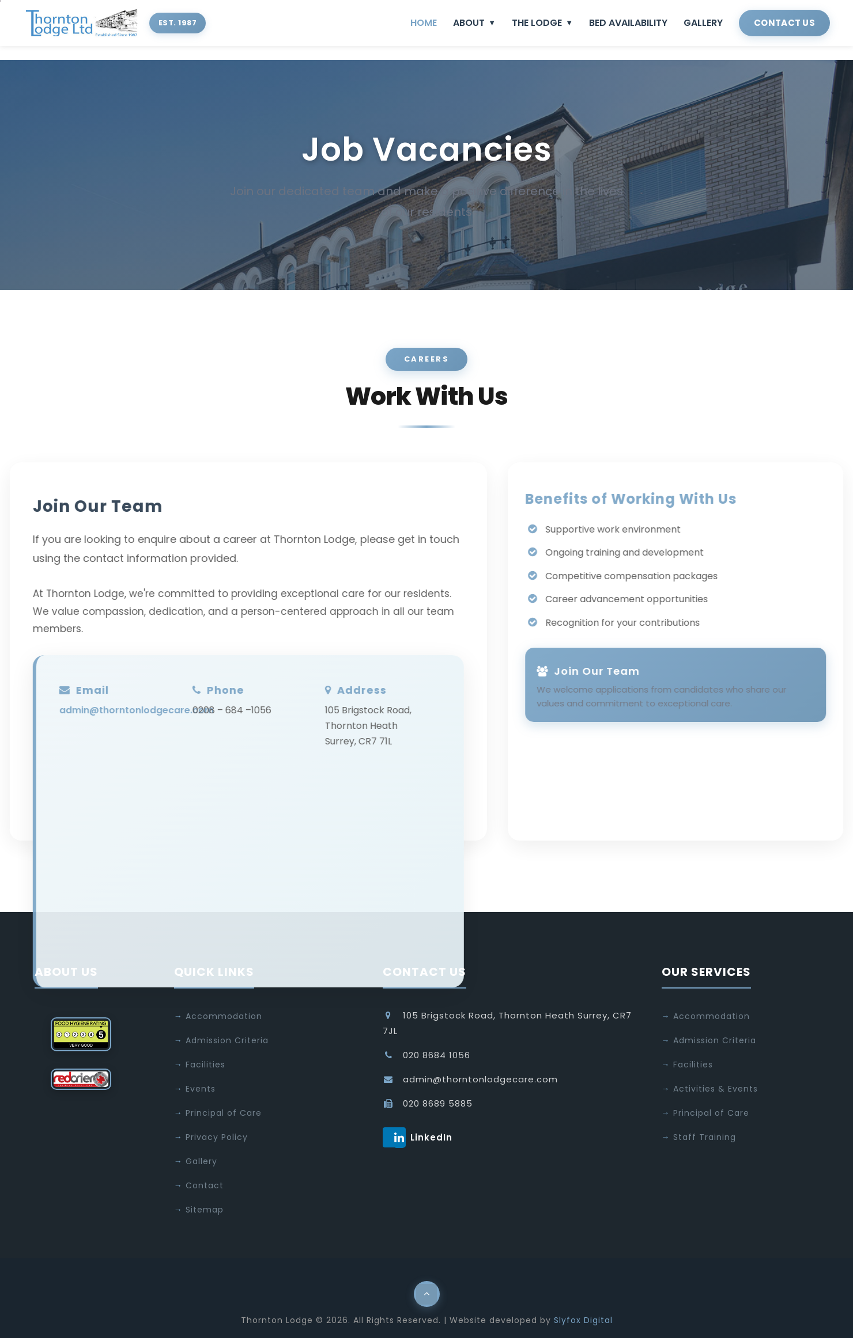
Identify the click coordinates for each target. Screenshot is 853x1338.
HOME (423, 22)
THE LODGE (542, 22)
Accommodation (224, 1016)
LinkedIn (400, 1137)
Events (201, 1088)
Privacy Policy (217, 1137)
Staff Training (704, 1137)
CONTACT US (784, 23)
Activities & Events (715, 1088)
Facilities (205, 1064)
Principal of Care (224, 1113)
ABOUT (474, 22)
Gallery (201, 1161)
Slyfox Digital (583, 1320)
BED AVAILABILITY (628, 22)
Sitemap (205, 1209)
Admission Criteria (227, 1040)
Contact (205, 1185)
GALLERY (703, 22)
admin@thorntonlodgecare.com (123, 710)
